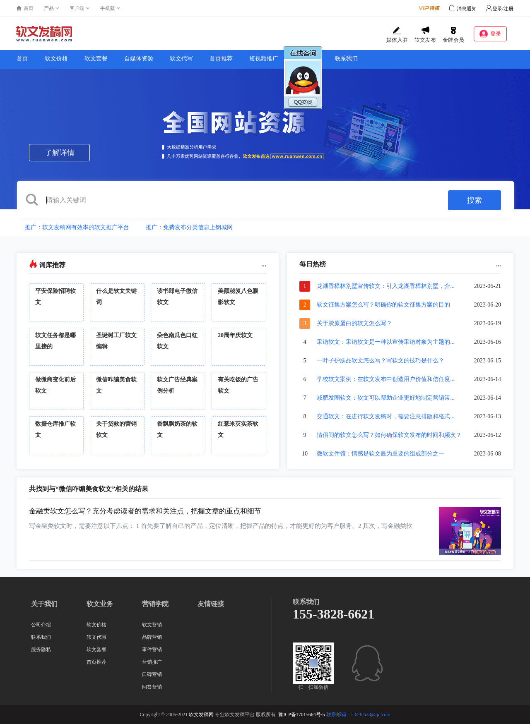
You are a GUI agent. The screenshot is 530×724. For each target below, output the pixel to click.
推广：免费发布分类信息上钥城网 (189, 227)
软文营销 (152, 625)
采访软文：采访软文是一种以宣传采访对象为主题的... (386, 342)
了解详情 (60, 153)
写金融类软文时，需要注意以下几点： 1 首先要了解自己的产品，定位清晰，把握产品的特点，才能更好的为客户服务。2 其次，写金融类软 (220, 526)
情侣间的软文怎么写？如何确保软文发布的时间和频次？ (389, 435)
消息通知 (467, 9)
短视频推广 (263, 58)
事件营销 (152, 649)
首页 (22, 58)
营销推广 (152, 662)
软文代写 (181, 58)
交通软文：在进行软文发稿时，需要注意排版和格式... (386, 416)
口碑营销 (152, 674)
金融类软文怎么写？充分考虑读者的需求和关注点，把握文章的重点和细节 (145, 511)
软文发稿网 (201, 714)
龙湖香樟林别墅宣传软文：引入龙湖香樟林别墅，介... (386, 286)
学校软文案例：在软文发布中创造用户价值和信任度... (386, 379)
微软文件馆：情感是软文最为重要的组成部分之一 (380, 454)
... (263, 264)
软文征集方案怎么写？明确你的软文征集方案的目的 (383, 305)
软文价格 (56, 58)
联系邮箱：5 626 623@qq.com (358, 714)
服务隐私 (41, 649)
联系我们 (346, 58)
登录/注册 (499, 9)
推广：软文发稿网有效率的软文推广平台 (77, 227)
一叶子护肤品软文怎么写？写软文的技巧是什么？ (380, 360)
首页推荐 (221, 58)
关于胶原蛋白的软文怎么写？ (354, 323)
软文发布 (425, 34)
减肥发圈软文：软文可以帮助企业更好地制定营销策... (386, 398)
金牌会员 (453, 34)
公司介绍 (41, 625)
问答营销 (152, 687)
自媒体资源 (138, 58)
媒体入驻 (397, 34)
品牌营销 (152, 637)
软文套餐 (96, 58)
